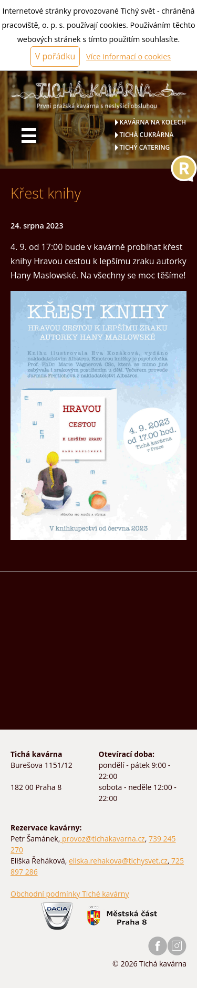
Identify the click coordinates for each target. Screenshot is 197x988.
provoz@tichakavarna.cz (102, 839)
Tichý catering (145, 147)
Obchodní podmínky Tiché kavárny (70, 894)
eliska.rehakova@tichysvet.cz (118, 861)
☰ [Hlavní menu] (28, 136)
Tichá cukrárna (147, 134)
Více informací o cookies (128, 56)
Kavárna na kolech (153, 122)
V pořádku (55, 56)
